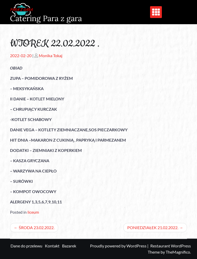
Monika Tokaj (50, 55)
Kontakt (52, 245)
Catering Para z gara (46, 18)
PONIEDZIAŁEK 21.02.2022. (152, 227)
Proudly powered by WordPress (118, 245)
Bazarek (69, 245)
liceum (33, 212)
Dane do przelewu (26, 245)
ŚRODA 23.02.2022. (36, 227)
